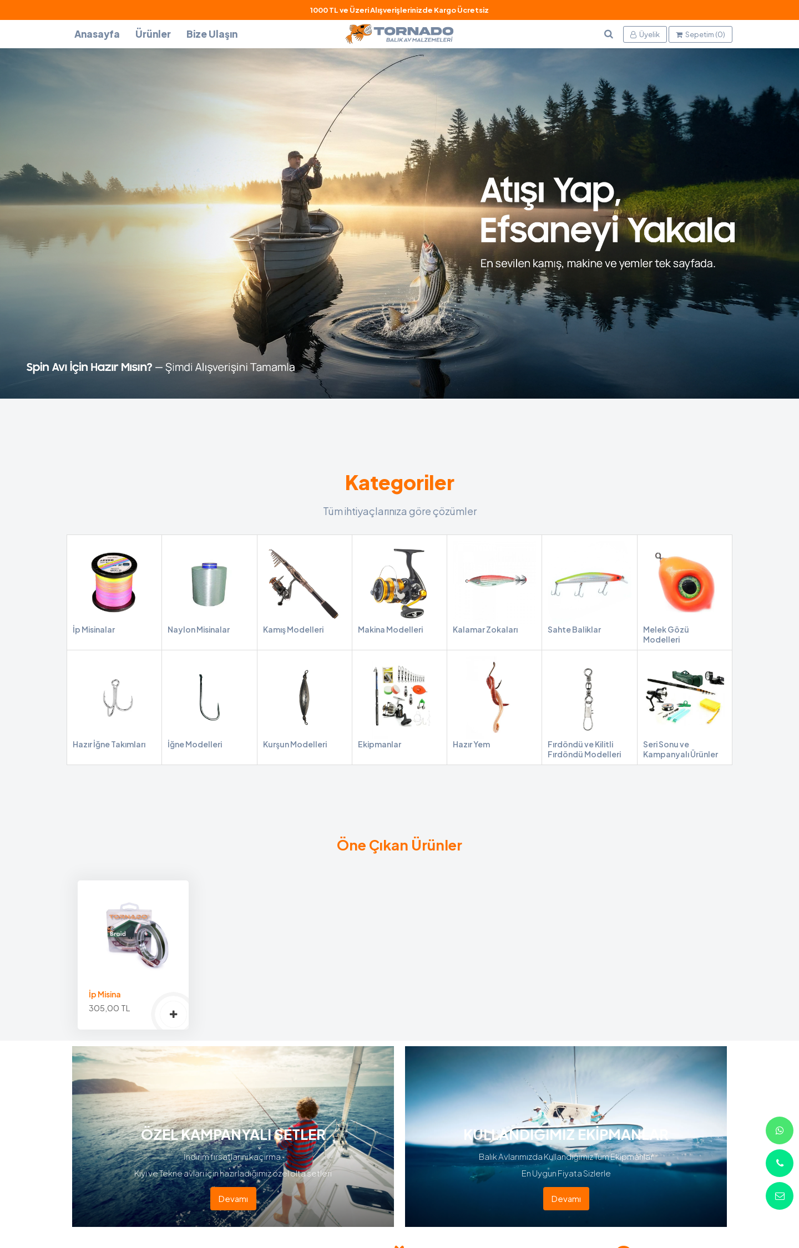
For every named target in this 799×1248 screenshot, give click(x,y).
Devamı (233, 1198)
